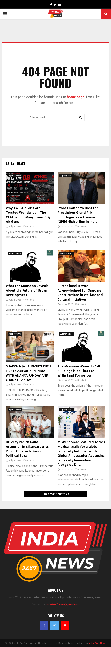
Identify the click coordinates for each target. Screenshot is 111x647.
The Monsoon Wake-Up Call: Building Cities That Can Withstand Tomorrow (79, 371)
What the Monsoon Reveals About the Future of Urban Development (27, 290)
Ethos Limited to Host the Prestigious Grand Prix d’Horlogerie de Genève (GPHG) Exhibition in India (78, 215)
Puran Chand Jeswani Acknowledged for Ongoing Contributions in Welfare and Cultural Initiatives (80, 292)
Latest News (15, 163)
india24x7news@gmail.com (63, 604)
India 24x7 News (97, 643)
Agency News (15, 176)
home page (76, 97)
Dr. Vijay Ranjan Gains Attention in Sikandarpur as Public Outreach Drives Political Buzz (27, 449)
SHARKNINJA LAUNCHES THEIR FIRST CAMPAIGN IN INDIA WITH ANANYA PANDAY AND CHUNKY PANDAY (29, 373)
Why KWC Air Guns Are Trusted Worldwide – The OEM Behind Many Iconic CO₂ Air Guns (28, 215)
